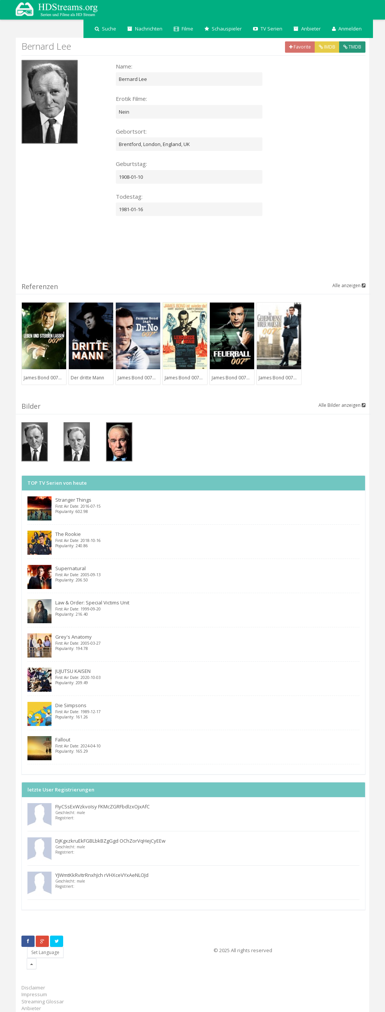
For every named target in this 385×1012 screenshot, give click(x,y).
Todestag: (129, 196)
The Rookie (207, 539)
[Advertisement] (158, 253)
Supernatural (207, 574)
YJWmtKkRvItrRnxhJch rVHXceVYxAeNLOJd (102, 875)
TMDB (352, 47)
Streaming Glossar (42, 1001)
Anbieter (307, 28)
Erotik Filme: (131, 98)
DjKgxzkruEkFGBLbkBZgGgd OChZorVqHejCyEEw (110, 840)
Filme (183, 28)
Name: (124, 66)
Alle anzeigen (348, 285)
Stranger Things (207, 505)
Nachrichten (144, 28)
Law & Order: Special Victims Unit (207, 608)
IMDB (327, 47)
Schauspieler (223, 28)
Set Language (45, 952)
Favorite (300, 47)
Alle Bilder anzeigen (341, 405)
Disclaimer (33, 987)
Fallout (207, 745)
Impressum (34, 994)
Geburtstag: (131, 163)
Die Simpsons (207, 711)
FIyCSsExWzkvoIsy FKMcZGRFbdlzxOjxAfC (102, 806)
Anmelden (347, 28)
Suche (105, 28)
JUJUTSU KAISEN (207, 676)
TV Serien (267, 28)
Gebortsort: (131, 131)
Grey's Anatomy (207, 642)
